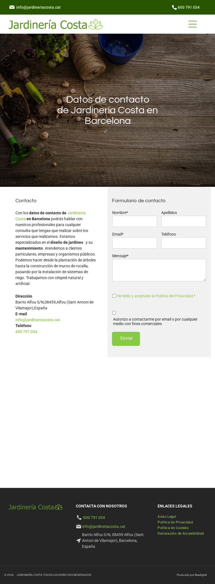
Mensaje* (120, 256)
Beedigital (201, 574)
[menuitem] (166, 516)
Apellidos (169, 212)
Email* (117, 234)
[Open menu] (192, 24)
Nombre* (120, 212)
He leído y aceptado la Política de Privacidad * (156, 296)
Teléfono (168, 234)
